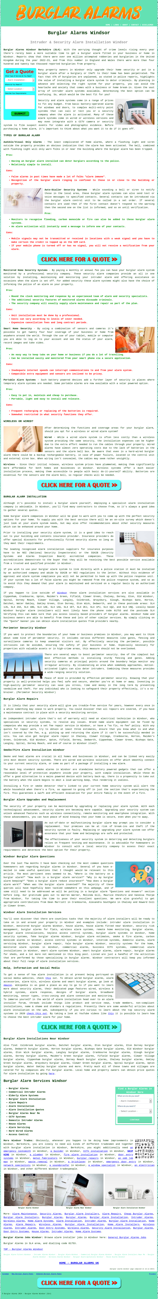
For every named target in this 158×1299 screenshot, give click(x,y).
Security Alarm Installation (111, 1228)
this (48, 978)
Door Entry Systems (52, 1228)
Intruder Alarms (142, 1217)
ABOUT (125, 25)
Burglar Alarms (52, 1217)
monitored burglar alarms (34, 926)
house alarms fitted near (103, 926)
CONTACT (135, 25)
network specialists (17, 1165)
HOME (108, 25)
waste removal (37, 1161)
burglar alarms (62, 1070)
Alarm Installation (69, 1221)
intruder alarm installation (129, 922)
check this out (37, 1013)
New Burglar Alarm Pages (22, 1274)
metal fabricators (45, 1158)
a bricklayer (77, 1161)
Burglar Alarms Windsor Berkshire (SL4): (33, 49)
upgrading (108, 830)
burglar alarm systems (112, 933)
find (14, 1045)
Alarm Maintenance (24, 1214)
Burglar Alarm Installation (109, 1217)
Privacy (152, 1274)
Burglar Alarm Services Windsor (35, 1081)
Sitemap (5, 1274)
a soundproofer (59, 1165)
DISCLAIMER (147, 25)
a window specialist (102, 1165)
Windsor (62, 593)
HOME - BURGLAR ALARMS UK (79, 1263)
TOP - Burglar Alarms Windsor (23, 1249)
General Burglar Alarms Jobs (127, 1237)
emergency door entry (121, 1161)
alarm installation (64, 621)
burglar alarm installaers (34, 610)
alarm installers (119, 919)
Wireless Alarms (14, 1221)
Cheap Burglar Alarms (138, 1214)
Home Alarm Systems (40, 1221)
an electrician (144, 1165)
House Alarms (40, 1231)
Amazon (8, 985)
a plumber (36, 1154)
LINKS (116, 25)
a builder (57, 1151)
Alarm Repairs (111, 1214)
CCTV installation (95, 1151)
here (51, 1073)
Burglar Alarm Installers (81, 1214)
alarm (94, 145)
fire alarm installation (81, 1154)
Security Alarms (50, 1214)
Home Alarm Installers (123, 1224)
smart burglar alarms (97, 950)
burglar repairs (87, 1158)
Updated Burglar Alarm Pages (48, 1274)
